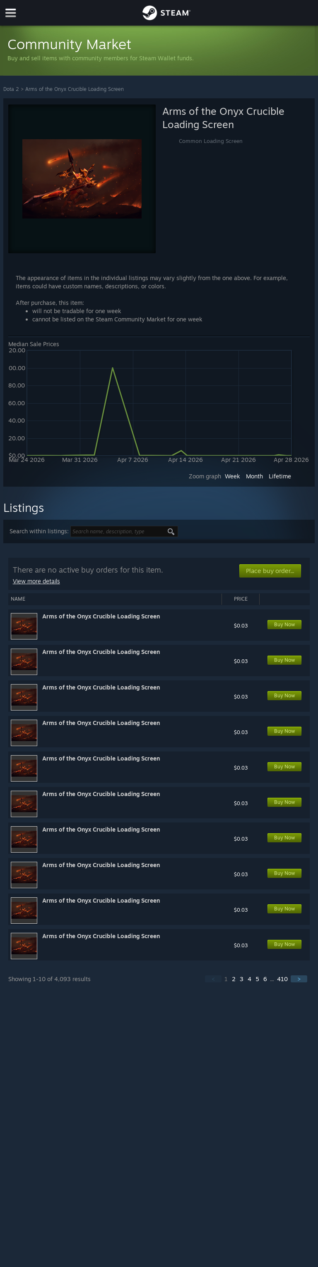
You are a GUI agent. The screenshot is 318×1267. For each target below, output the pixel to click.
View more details (36, 581)
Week (232, 476)
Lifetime (280, 476)
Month (254, 476)
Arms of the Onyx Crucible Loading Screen (74, 89)
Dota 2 (11, 89)
